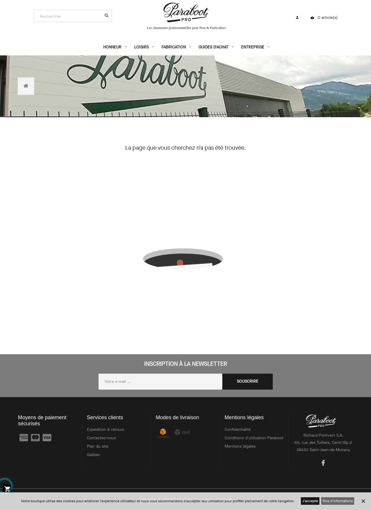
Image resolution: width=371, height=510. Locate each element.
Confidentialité (238, 429)
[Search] (70, 16)
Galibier (93, 454)
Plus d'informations (338, 501)
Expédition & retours (105, 429)
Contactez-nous (101, 438)
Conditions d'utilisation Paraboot (254, 438)
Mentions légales (240, 446)
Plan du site (97, 446)
